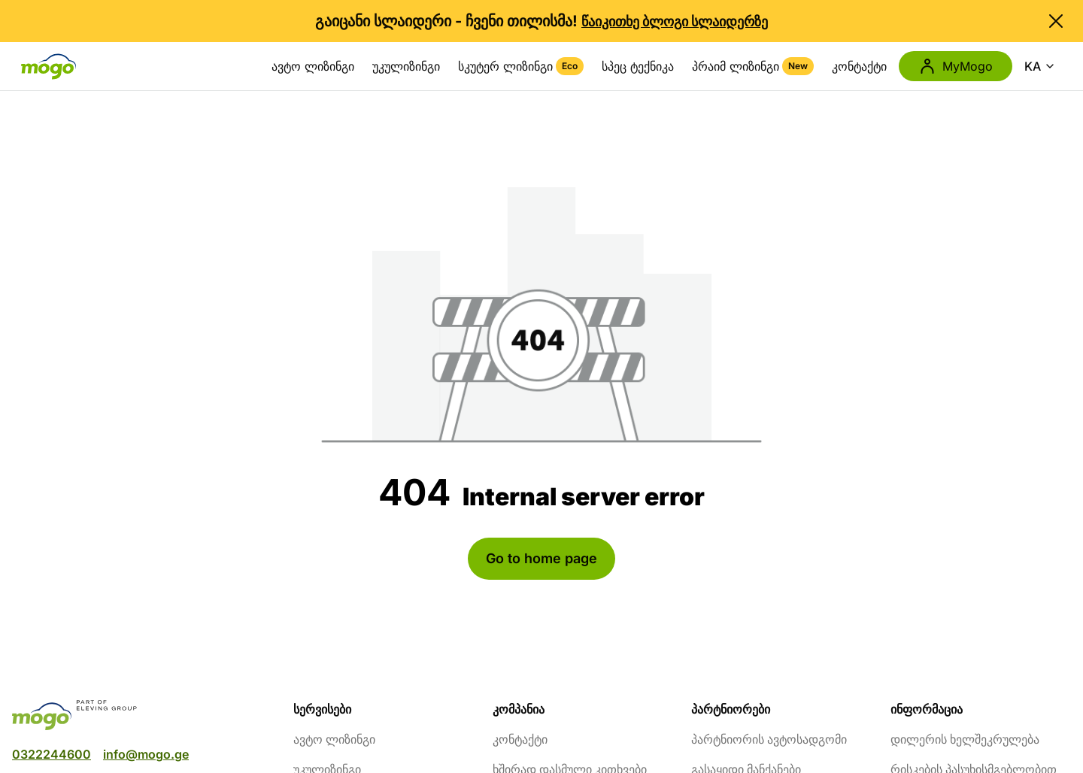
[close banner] (1056, 21)
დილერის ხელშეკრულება (964, 739)
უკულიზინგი (406, 66)
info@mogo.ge (146, 754)
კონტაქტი (859, 66)
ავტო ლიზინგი (313, 66)
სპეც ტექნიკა (638, 66)
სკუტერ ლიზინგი (521, 66)
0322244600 (51, 754)
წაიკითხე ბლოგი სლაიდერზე (674, 21)
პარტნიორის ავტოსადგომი (769, 739)
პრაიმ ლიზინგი (753, 66)
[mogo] (143, 715)
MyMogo (955, 66)
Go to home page (541, 558)
